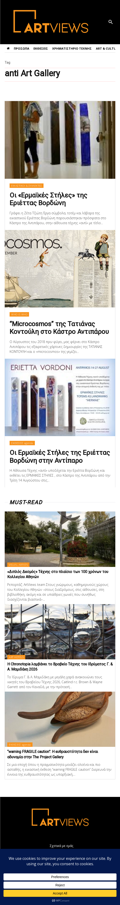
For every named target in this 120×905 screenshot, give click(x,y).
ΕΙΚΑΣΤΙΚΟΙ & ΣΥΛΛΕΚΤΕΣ (26, 185)
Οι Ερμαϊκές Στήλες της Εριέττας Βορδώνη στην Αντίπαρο (60, 456)
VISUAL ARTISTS (18, 564)
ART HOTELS (16, 657)
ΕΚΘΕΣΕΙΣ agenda (22, 443)
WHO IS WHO (19, 314)
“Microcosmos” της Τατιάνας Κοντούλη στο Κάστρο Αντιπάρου (59, 328)
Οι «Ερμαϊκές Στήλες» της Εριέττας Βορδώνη (48, 199)
